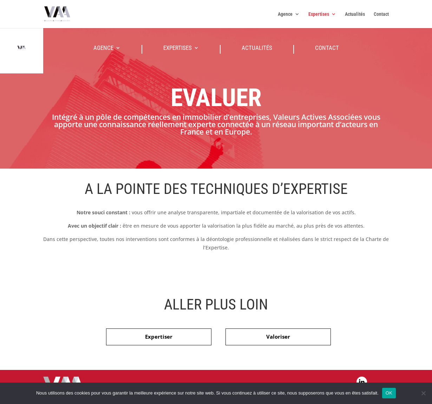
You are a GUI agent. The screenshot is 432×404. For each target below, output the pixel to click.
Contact (381, 14)
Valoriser (278, 336)
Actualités (355, 14)
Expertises (318, 14)
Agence (285, 14)
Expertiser (158, 336)
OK (389, 393)
